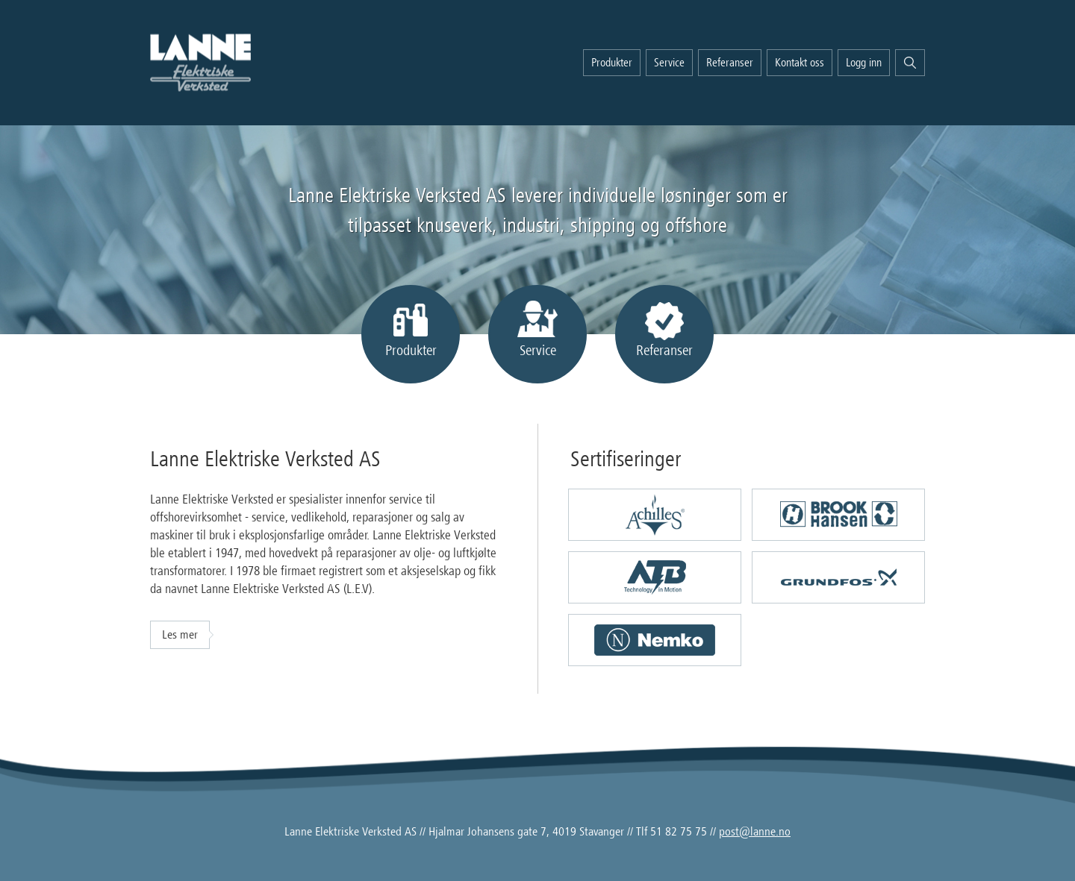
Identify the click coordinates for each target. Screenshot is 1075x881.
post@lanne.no (755, 831)
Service (669, 62)
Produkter (611, 62)
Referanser (729, 62)
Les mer (180, 634)
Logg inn (864, 62)
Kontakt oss (799, 62)
